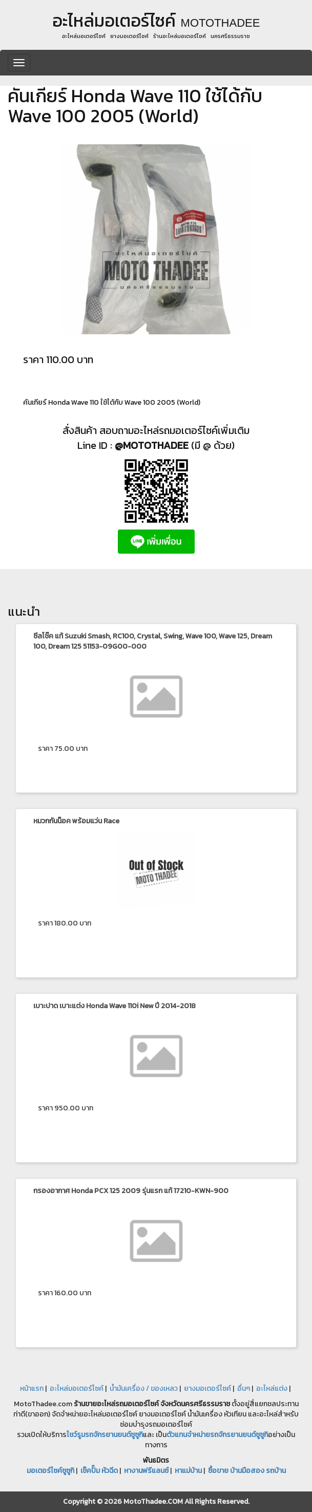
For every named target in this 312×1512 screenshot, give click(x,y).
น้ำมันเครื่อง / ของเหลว (144, 1388)
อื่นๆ (243, 1388)
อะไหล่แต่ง (271, 1388)
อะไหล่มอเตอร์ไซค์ (76, 1388)
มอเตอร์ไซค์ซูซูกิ (50, 1470)
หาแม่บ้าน (188, 1470)
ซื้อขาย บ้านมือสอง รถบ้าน (247, 1470)
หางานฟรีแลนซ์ (146, 1470)
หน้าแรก (32, 1388)
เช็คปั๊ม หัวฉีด (99, 1470)
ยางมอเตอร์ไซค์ (207, 1388)
